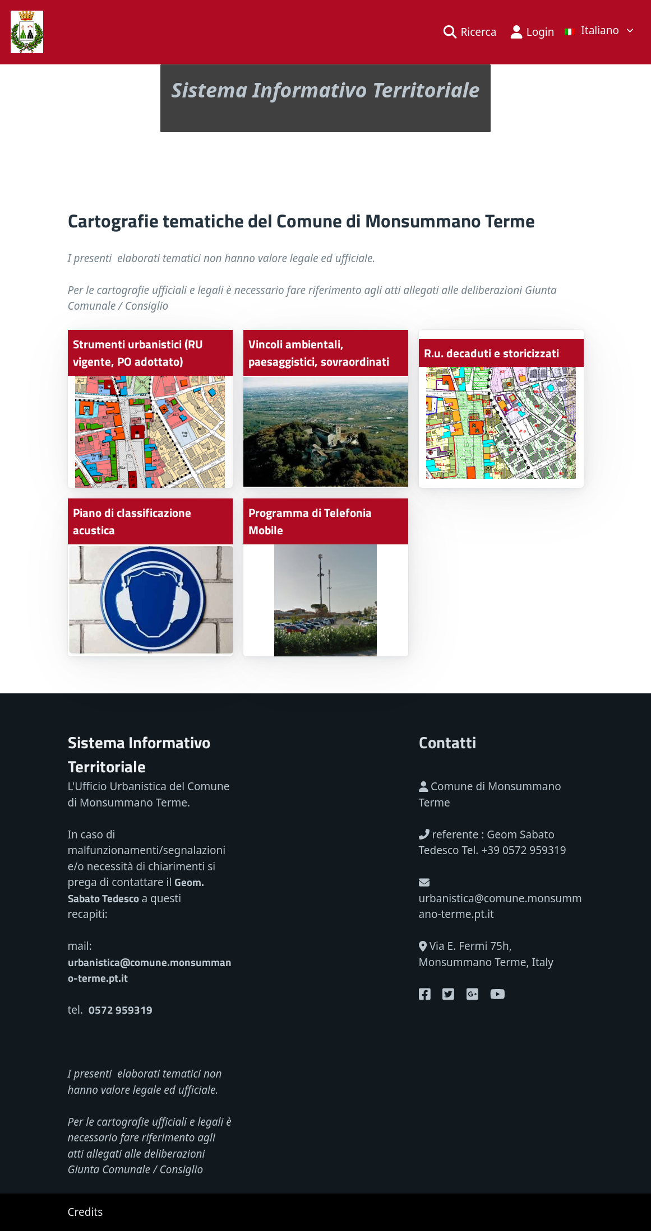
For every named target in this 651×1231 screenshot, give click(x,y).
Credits (85, 1212)
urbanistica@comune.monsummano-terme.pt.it (500, 899)
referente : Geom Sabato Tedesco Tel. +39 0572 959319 (492, 842)
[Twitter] (448, 994)
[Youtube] (425, 994)
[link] (600, 32)
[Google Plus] (472, 994)
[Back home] (27, 32)
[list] (600, 29)
